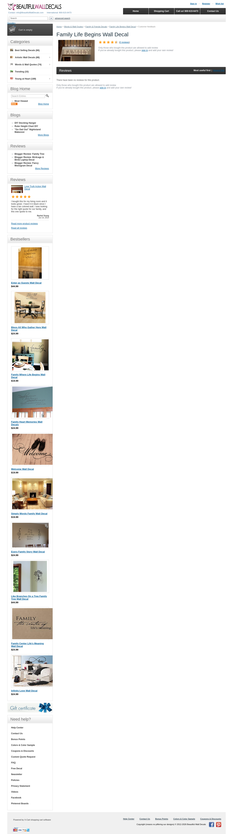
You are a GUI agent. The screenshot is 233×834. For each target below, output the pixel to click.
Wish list (220, 4)
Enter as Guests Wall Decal (26, 282)
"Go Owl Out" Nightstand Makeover (28, 130)
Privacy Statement (20, 786)
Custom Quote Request (23, 757)
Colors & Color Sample (23, 745)
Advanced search (62, 18)
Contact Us (17, 733)
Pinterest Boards (20, 803)
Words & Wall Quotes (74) (26, 64)
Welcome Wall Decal (22, 469)
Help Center (17, 727)
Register (206, 4)
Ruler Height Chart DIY (26, 126)
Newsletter (16, 774)
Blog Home (43, 104)
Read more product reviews (24, 223)
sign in (145, 50)
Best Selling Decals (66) (25, 50)
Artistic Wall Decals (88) (25, 57)
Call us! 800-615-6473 (187, 11)
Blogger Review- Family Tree (29, 154)
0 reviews (124, 42)
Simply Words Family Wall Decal (29, 513)
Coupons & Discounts (22, 751)
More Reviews (42, 168)
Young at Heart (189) (23, 78)
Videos (14, 792)
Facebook (16, 797)
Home (59, 27)
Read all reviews (19, 228)
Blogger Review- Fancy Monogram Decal (27, 164)
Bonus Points (18, 739)
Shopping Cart (161, 11)
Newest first (218, 70)
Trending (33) (19, 71)
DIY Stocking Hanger (25, 123)
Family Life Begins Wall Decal (122, 27)
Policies (15, 780)
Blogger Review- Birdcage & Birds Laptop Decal (29, 158)
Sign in (193, 4)
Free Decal (16, 768)
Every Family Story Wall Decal (28, 551)
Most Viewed (21, 101)
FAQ (13, 762)
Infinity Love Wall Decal (24, 690)
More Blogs (43, 135)
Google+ (11, 23)
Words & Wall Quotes (73, 27)
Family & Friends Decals (96, 27)
